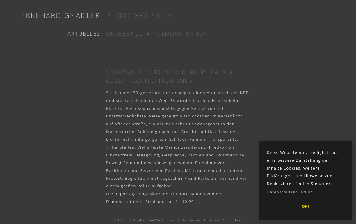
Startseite (211, 220)
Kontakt (173, 220)
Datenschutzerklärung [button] (290, 192)
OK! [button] (305, 206)
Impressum (191, 220)
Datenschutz (232, 220)
